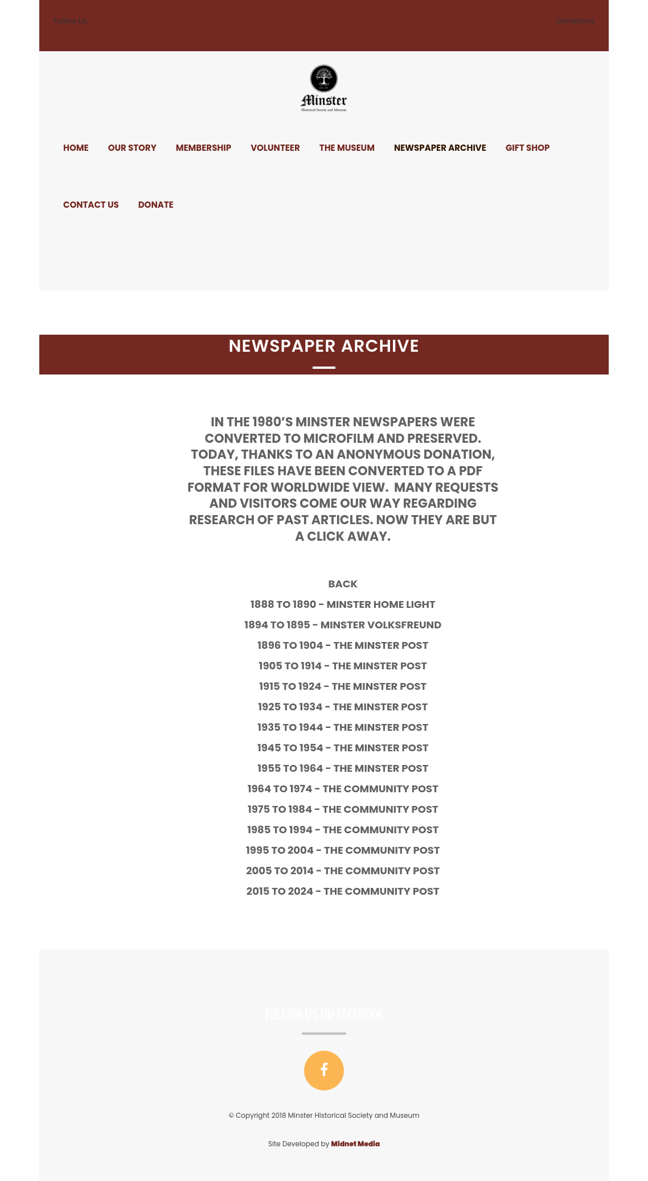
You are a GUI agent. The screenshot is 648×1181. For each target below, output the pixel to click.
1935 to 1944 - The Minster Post (389, 727)
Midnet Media (355, 1144)
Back (388, 584)
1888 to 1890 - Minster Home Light (389, 604)
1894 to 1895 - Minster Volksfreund (388, 625)
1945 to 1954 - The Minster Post (389, 747)
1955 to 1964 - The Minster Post (389, 768)
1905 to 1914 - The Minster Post (389, 666)
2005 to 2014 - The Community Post (389, 870)
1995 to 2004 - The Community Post (389, 850)
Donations (575, 20)
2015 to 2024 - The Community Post (389, 891)
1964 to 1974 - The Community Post (389, 788)
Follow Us (70, 20)
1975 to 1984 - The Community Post (389, 809)
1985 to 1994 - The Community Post (389, 829)
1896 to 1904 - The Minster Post (389, 645)
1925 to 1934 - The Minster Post (389, 706)
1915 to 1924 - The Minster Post (389, 686)
